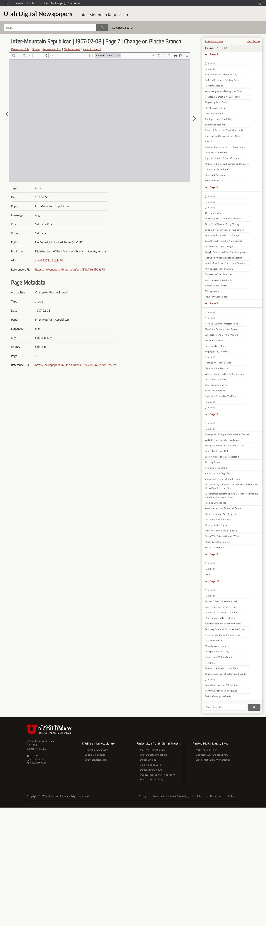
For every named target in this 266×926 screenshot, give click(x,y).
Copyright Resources (96, 759)
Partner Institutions (206, 750)
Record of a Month (214, 547)
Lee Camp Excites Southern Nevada (223, 218)
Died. (207, 574)
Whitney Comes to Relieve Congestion (224, 374)
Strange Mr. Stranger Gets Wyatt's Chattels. (227, 434)
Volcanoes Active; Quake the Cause (223, 508)
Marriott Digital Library (152, 750)
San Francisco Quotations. (218, 279)
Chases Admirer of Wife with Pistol (222, 478)
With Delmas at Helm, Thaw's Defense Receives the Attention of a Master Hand (231, 495)
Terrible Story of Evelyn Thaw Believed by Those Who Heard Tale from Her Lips (232, 486)
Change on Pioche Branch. (218, 362)
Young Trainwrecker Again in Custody (224, 445)
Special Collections (95, 754)
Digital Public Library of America (212, 759)
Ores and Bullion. (214, 213)
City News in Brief (214, 640)
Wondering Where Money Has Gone (223, 91)
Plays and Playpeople (216, 174)
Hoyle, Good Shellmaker (217, 541)
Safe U (200, 796)
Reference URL (51, 49)
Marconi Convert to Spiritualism (221, 530)
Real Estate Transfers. (216, 467)
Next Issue (253, 41)
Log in (260, 3)
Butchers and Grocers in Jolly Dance (223, 135)
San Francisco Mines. (216, 346)
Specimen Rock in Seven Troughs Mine (225, 229)
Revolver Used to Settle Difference (222, 634)
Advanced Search (123, 27)
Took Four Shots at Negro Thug (221, 607)
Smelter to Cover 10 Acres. (219, 274)
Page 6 (214, 187)
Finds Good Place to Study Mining (222, 224)
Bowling (209, 141)
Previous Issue (214, 41)
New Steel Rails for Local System (221, 329)
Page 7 (214, 303)
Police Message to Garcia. (218, 696)
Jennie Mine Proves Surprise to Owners (225, 263)
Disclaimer (215, 796)
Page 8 (214, 414)
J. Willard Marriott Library (40, 741)
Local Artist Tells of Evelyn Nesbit (222, 456)
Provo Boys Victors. (215, 180)
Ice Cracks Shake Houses (218, 519)
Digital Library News (151, 769)
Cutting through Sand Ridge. (219, 119)
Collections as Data (150, 764)
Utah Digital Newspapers (153, 754)
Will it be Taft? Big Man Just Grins (222, 439)
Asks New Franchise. (215, 390)
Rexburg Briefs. (213, 462)
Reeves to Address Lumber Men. (221, 668)
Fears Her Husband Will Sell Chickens (224, 685)
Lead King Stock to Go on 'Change (222, 235)
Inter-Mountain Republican (103, 14)
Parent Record (92, 49)
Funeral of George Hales (217, 451)
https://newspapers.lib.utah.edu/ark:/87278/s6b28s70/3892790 (76, 365)
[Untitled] (210, 63)
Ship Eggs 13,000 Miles (217, 351)
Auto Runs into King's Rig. (218, 473)
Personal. (210, 662)
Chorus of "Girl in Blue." (217, 169)
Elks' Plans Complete (215, 108)
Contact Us (34, 3)
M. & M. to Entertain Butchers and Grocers (227, 163)
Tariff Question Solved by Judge (221, 690)
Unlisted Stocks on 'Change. (219, 246)
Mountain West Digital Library (211, 754)
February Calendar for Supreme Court (224, 629)
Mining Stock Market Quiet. (219, 268)
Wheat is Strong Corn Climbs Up (221, 334)
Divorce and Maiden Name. (219, 657)
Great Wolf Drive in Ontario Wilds (222, 536)
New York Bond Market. (217, 368)
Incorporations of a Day (217, 651)
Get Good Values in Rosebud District (223, 257)
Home (7, 3)
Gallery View (72, 49)
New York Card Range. (216, 296)
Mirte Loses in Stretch (216, 152)
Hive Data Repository (151, 779)
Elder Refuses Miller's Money (220, 618)
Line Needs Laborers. (216, 379)
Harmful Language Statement (62, 3)
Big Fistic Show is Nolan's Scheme (222, 158)
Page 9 (214, 554)
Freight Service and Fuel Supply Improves (226, 252)
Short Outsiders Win (215, 124)
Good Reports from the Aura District (223, 240)
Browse (19, 3)
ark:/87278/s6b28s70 (49, 260)
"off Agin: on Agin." (214, 113)
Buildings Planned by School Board (223, 623)
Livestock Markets (214, 340)
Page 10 (214, 581)
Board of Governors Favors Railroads (224, 130)
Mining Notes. (212, 291)
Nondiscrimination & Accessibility (171, 796)
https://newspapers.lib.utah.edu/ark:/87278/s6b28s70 (70, 269)
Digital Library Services (97, 750)
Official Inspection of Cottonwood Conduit (226, 673)
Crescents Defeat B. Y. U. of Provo (222, 96)
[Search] (50, 27)
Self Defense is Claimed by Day (221, 74)
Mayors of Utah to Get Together (221, 612)
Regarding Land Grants (217, 102)
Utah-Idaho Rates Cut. (216, 385)
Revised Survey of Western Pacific (222, 323)
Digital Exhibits (148, 759)
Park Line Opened (214, 85)
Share (36, 49)
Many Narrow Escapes (216, 646)
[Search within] (225, 707)
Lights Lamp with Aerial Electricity (222, 514)
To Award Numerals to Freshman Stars (225, 147)
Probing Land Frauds (215, 502)
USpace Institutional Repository (157, 774)
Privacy (142, 796)
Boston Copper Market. (217, 285)
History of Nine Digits (216, 525)
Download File (20, 49)
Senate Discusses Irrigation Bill (221, 601)
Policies (232, 796)
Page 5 (214, 54)
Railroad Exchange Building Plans (222, 80)
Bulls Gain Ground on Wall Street (222, 396)
